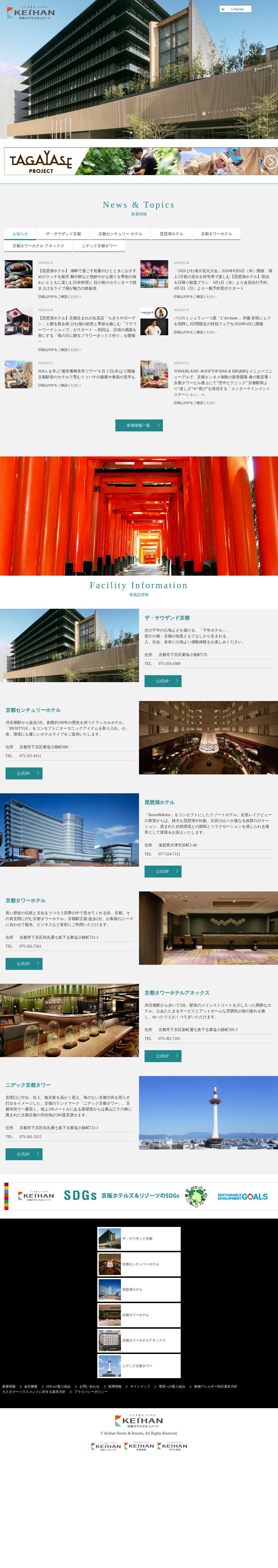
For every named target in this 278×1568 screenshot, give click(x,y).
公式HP (162, 681)
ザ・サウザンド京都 (125, 1239)
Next (270, 71)
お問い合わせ (90, 1386)
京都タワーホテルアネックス (132, 1340)
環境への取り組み (172, 1386)
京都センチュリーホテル (129, 1264)
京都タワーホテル (124, 1315)
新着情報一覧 (138, 425)
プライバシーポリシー (91, 1392)
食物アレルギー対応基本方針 (215, 1386)
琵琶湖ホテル (120, 1290)
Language (237, 9)
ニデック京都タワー (125, 1366)
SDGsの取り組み (58, 1386)
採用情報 (114, 1386)
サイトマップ (140, 1386)
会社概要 (31, 1386)
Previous (8, 71)
